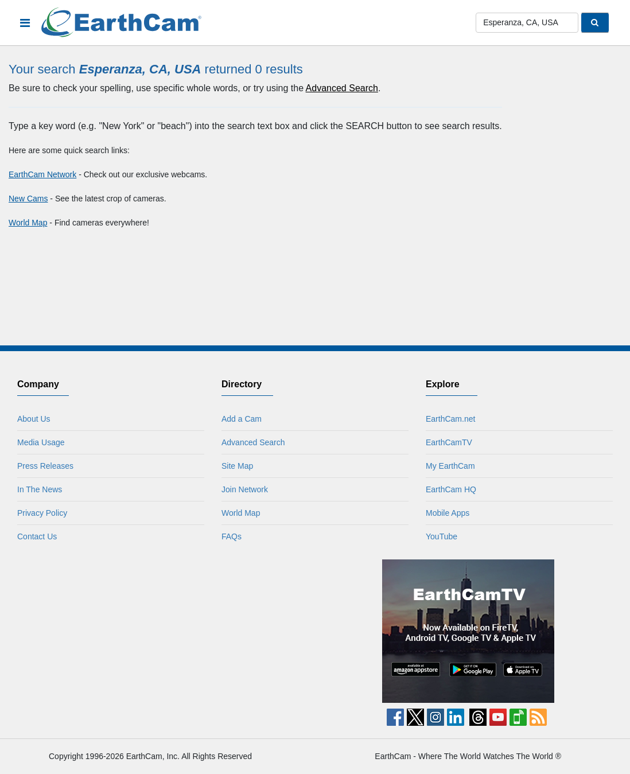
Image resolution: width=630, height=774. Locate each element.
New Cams (28, 198)
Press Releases (45, 465)
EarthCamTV (449, 442)
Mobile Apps (447, 513)
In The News (39, 489)
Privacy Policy (42, 513)
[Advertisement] (162, 631)
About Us (33, 418)
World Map (28, 222)
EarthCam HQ (451, 489)
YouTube (441, 536)
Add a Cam (241, 418)
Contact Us (37, 536)
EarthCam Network (42, 174)
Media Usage (41, 442)
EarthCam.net (450, 418)
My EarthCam (450, 465)
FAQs (231, 536)
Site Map (237, 465)
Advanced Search (342, 88)
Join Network (244, 489)
